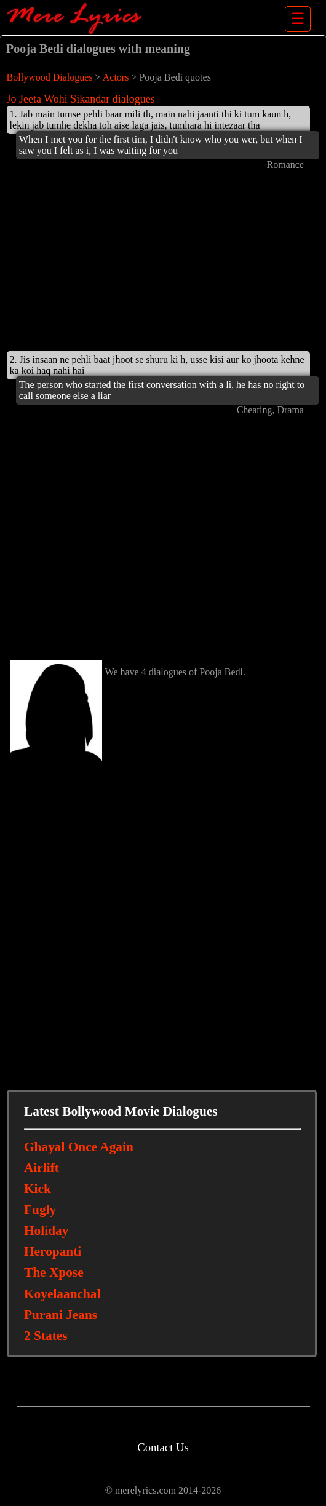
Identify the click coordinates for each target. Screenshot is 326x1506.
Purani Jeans (60, 1314)
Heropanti (52, 1251)
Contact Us (162, 1447)
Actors (116, 77)
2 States (46, 1335)
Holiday (46, 1230)
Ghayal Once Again (78, 1146)
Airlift (41, 1167)
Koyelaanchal (62, 1293)
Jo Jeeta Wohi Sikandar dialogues (81, 99)
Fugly (40, 1209)
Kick (37, 1188)
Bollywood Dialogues (50, 77)
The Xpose (54, 1272)
